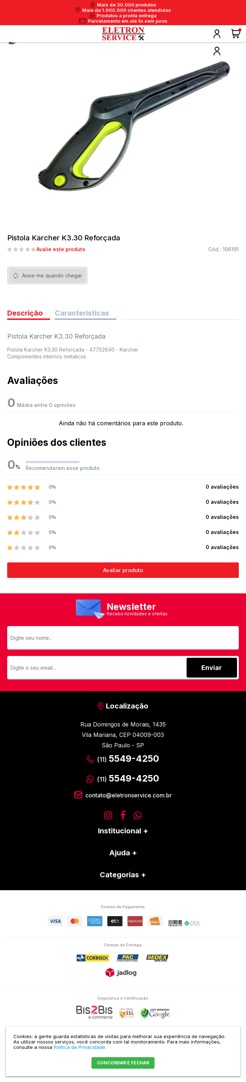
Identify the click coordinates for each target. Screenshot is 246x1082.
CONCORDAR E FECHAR (123, 1062)
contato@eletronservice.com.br (128, 795)
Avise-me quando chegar (52, 275)
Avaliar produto (123, 570)
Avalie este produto (60, 249)
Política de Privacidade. (80, 1047)
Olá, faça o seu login (217, 33)
